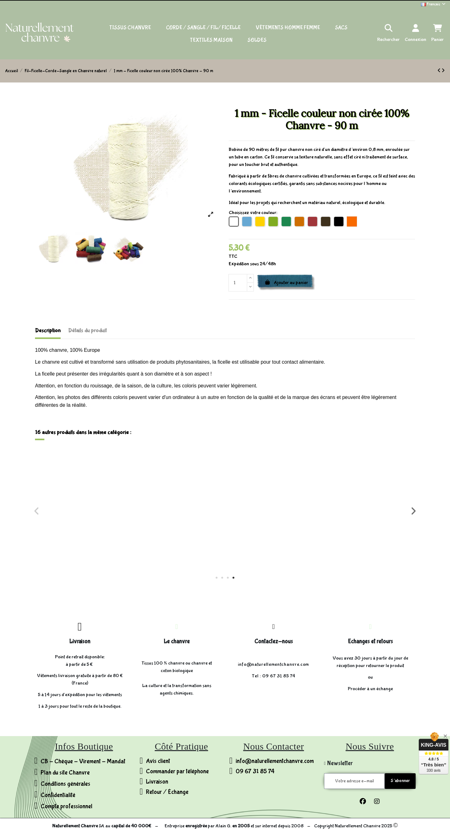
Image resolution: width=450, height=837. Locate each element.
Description (48, 330)
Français (433, 4)
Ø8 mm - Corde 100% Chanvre (82, 538)
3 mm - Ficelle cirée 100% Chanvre (272, 538)
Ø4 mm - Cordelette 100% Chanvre (177, 538)
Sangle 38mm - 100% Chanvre (367, 535)
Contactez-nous (273, 641)
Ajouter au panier (286, 283)
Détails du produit (87, 330)
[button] (217, 578)
